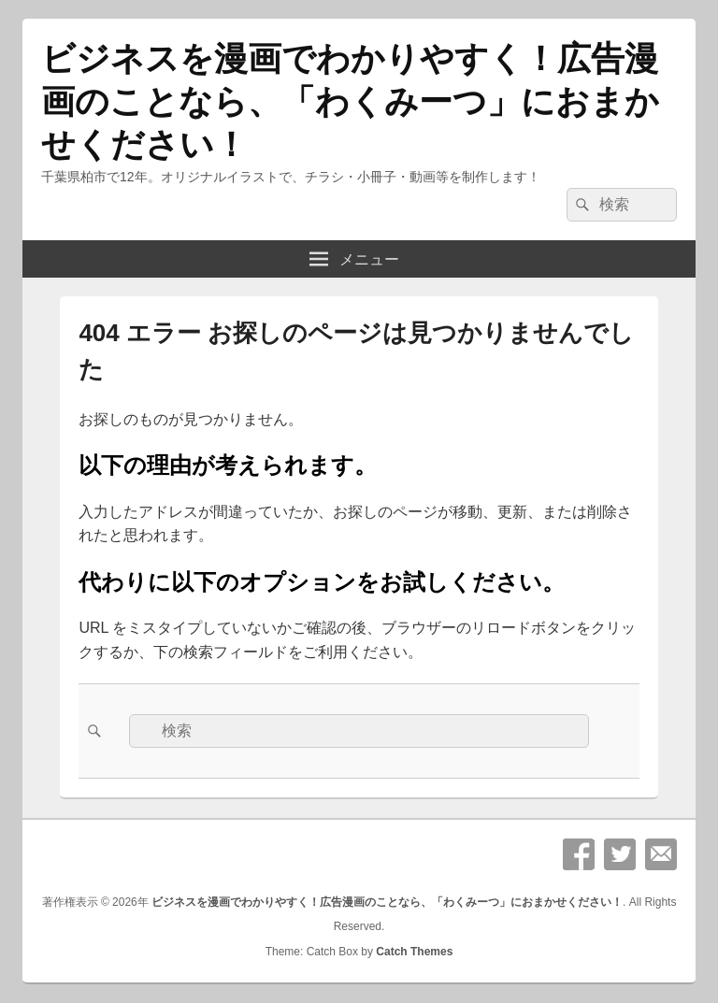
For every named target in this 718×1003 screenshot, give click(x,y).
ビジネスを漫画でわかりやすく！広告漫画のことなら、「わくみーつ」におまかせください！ (350, 101)
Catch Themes (414, 951)
